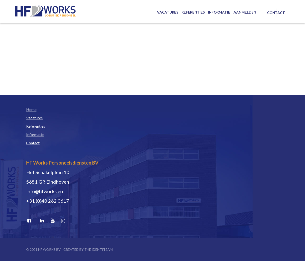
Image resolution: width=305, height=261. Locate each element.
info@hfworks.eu (44, 191)
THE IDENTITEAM (98, 249)
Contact (276, 12)
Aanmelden (245, 12)
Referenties (193, 12)
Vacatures (167, 12)
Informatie (219, 12)
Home (31, 109)
